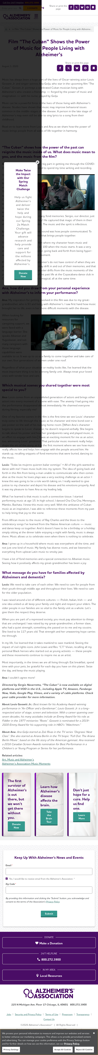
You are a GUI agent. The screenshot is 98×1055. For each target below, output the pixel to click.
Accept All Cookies (62, 1049)
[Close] (94, 1033)
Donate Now (69, 552)
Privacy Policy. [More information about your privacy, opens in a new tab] (72, 1043)
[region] (49, 1042)
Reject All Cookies (84, 1049)
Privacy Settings (11, 1049)
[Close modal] (94, 493)
